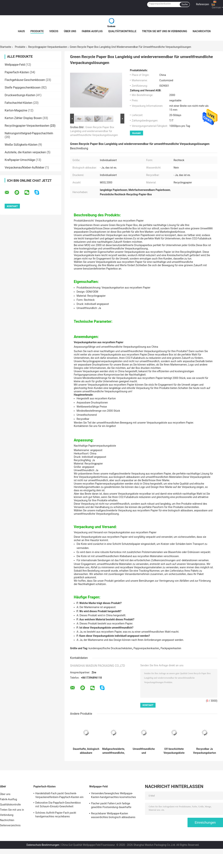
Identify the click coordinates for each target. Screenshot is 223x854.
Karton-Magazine (16, 110)
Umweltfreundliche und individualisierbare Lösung (144, 750)
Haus (21, 31)
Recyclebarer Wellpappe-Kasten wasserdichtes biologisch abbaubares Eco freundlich (113, 816)
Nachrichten (202, 31)
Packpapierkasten (171, 648)
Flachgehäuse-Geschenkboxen (25, 80)
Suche (185, 4)
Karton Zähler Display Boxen (23, 118)
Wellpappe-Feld (15, 64)
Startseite (5, 46)
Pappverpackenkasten (146, 648)
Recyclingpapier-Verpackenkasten (47, 46)
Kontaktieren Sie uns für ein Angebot (95, 425)
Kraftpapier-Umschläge (20, 160)
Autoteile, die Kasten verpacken (25, 152)
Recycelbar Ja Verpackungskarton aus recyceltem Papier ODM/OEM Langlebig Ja (204, 750)
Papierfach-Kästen (17, 72)
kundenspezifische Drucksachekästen (110, 648)
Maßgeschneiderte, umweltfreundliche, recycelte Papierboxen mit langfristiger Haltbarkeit (113, 750)
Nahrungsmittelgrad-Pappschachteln (29, 133)
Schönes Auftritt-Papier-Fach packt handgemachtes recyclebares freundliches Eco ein (55, 815)
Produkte (37, 31)
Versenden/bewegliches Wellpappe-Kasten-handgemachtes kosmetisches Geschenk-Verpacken (113, 796)
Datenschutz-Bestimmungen (43, 844)
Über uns (70, 31)
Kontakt (136, 133)
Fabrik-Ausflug (92, 31)
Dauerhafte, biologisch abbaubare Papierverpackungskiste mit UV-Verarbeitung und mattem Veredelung (86, 750)
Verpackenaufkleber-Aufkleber (24, 167)
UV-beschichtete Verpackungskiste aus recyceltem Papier (174, 750)
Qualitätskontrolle (122, 31)
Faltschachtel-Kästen (18, 103)
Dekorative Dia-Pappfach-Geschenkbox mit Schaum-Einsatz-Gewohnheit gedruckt (58, 805)
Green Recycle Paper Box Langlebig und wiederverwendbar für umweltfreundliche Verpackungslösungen (94, 131)
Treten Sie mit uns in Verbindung (164, 31)
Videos (53, 31)
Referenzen (202, 4)
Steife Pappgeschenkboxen (23, 87)
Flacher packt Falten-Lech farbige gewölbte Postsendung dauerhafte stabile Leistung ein (111, 806)
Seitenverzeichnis (10, 825)
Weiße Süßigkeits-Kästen (21, 144)
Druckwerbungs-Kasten (20, 95)
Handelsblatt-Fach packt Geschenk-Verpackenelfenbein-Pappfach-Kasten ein (59, 795)
